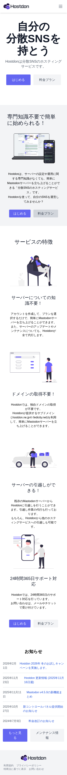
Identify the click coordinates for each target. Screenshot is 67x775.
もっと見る (15, 735)
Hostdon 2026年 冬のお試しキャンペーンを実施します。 (42, 665)
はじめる (18, 80)
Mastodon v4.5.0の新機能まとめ (44, 694)
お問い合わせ (36, 769)
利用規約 (9, 765)
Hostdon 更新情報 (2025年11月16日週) (44, 680)
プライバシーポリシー (28, 765)
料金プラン (47, 80)
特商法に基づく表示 (15, 769)
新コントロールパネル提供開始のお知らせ (43, 708)
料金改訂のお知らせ (41, 721)
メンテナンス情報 (47, 735)
